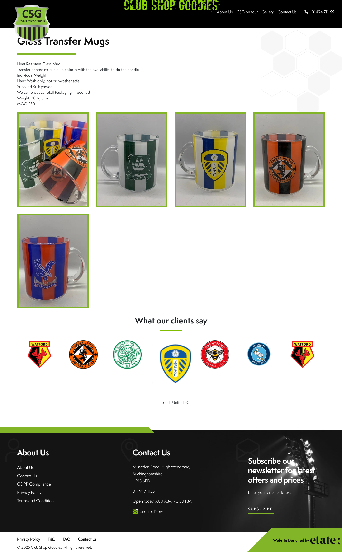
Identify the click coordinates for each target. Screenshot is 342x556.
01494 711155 (323, 11)
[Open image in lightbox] (53, 159)
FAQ (67, 539)
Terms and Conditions (36, 500)
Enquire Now (151, 511)
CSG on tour (247, 11)
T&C (51, 539)
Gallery (268, 11)
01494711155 (144, 491)
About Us (225, 11)
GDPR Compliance (34, 484)
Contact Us (27, 475)
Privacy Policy (29, 492)
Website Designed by (306, 540)
